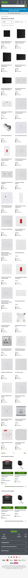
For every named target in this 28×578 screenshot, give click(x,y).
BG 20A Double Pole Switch (21, 135)
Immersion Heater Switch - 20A (6, 443)
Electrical (6, 16)
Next (25, 453)
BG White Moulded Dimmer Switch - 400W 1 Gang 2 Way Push (6, 254)
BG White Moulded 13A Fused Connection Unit (20, 350)
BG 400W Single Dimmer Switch (6, 396)
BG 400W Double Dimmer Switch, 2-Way (6, 420)
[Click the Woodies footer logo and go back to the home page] (14, 531)
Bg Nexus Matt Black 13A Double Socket (20, 66)
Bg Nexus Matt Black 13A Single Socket (6, 66)
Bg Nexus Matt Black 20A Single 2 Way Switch (20, 42)
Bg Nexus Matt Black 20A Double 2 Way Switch (6, 42)
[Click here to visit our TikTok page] (8, 557)
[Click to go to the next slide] (25, 486)
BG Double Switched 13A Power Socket (20, 89)
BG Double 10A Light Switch (19, 183)
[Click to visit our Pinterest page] (16, 557)
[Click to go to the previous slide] (2, 486)
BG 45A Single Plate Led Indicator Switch (20, 230)
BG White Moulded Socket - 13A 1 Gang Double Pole (6, 206)
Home (2, 16)
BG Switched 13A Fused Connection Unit (6, 278)
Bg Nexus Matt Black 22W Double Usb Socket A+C (6, 89)
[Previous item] (2, 13)
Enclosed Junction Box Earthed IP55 (20, 443)
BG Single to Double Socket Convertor (7, 183)
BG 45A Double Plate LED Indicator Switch (6, 160)
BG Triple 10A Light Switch (6, 229)
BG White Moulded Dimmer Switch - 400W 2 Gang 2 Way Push (6, 302)
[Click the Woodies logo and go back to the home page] (4, 2)
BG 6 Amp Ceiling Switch (6, 135)
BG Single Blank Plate (19, 252)
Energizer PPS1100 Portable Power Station (7, 476)
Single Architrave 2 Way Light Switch (20, 206)
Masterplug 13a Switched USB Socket (6, 112)
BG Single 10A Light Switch (6, 372)
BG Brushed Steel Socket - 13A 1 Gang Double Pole (6, 349)
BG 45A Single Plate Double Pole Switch (21, 278)
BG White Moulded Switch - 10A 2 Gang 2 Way (21, 160)
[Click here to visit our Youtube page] (14, 557)
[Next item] (26, 13)
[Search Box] (14, 6)
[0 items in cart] (21, 2)
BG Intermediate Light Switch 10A (20, 396)
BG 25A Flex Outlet (19, 372)
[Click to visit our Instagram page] (19, 557)
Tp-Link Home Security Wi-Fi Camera (20, 476)
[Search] (25, 6)
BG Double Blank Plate (20, 301)
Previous (3, 453)
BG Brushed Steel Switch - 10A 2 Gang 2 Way (20, 420)
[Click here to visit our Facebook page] (11, 557)
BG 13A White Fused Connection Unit (5, 326)
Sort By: (21, 22)
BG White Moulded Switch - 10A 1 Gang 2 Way (21, 112)
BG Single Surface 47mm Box (20, 326)
